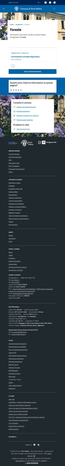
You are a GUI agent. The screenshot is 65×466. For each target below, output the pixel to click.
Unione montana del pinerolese (18, 411)
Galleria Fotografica (14, 261)
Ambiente (12, 186)
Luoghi (11, 255)
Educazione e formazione (16, 204)
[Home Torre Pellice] (27, 8)
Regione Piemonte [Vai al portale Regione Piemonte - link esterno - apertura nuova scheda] (13, 2)
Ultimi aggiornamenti (15, 385)
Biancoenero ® (20, 461)
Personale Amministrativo (17, 169)
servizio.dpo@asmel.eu (20, 332)
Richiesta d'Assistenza (15, 361)
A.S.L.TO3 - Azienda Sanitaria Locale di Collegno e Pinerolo (27, 417)
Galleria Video (13, 264)
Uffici (10, 160)
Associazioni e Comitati (16, 270)
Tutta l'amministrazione (32, 71)
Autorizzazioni (13, 195)
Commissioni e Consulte (20, 53)
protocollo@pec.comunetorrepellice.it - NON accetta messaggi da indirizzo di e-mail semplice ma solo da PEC (31, 290)
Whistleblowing (13, 370)
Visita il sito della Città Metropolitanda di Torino (23, 408)
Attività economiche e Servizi (18, 267)
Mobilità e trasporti (14, 213)
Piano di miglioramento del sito (18, 350)
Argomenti (19, 24)
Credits (11, 382)
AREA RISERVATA (31, 463)
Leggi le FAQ (12, 353)
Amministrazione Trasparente (18, 344)
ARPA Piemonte (13, 429)
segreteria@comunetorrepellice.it (23, 293)
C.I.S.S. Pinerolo (13, 423)
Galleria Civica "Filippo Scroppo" (18, 414)
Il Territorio (12, 258)
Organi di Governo (14, 154)
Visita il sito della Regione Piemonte (20, 405)
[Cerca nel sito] (54, 9)
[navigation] (4, 8)
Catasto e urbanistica (15, 198)
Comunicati (12, 238)
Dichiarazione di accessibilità (17, 347)
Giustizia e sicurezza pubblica (17, 207)
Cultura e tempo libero (15, 201)
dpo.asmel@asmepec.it (18, 334)
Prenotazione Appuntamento (18, 355)
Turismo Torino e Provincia (16, 426)
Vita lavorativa (13, 224)
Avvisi (10, 241)
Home (12, 24)
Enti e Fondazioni (14, 166)
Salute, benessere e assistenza (18, 216)
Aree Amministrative (15, 157)
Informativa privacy (14, 373)
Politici (11, 172)
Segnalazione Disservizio (16, 358)
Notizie (11, 235)
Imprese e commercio (15, 210)
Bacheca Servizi (13, 364)
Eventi (11, 252)
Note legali (12, 376)
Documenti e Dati (14, 163)
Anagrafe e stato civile (15, 189)
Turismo (11, 221)
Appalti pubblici (13, 192)
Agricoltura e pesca (14, 183)
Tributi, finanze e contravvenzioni (19, 219)
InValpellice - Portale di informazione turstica (22, 402)
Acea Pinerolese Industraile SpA (18, 420)
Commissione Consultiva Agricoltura (25, 56)
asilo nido (11, 399)
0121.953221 (15, 280)
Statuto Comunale (14, 367)
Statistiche (12, 388)
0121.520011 (15, 282)
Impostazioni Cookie (15, 379)
